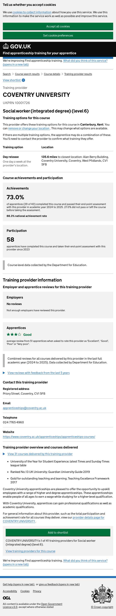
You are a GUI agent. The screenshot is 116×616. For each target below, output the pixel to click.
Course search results (27, 74)
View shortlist (14, 80)
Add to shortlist (58, 532)
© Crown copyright (102, 607)
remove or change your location (29, 128)
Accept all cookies (58, 26)
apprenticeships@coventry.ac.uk (24, 408)
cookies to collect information (31, 12)
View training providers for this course (30, 551)
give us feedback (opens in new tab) (59, 584)
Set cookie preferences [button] (58, 35)
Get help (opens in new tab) (19, 584)
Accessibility (10, 591)
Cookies (25, 591)
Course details (52, 74)
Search (7, 74)
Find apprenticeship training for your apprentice (39, 53)
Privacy (37, 591)
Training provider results (78, 74)
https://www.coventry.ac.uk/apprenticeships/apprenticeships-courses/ (49, 436)
